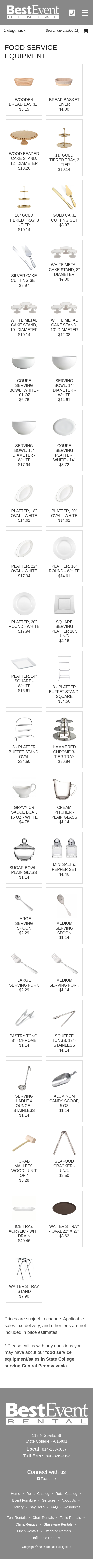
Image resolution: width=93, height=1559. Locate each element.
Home (15, 1494)
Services (49, 1500)
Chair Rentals (43, 1518)
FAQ (54, 1507)
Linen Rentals (27, 1531)
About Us (69, 1500)
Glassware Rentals (58, 1524)
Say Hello (37, 1507)
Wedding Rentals (58, 1531)
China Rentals (26, 1524)
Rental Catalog (37, 1494)
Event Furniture (24, 1500)
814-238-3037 (54, 1449)
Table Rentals (70, 1518)
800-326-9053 (58, 1456)
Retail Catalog (66, 1494)
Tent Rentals (17, 1518)
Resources (72, 1507)
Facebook (46, 1479)
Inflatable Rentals (46, 1538)
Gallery (18, 1507)
